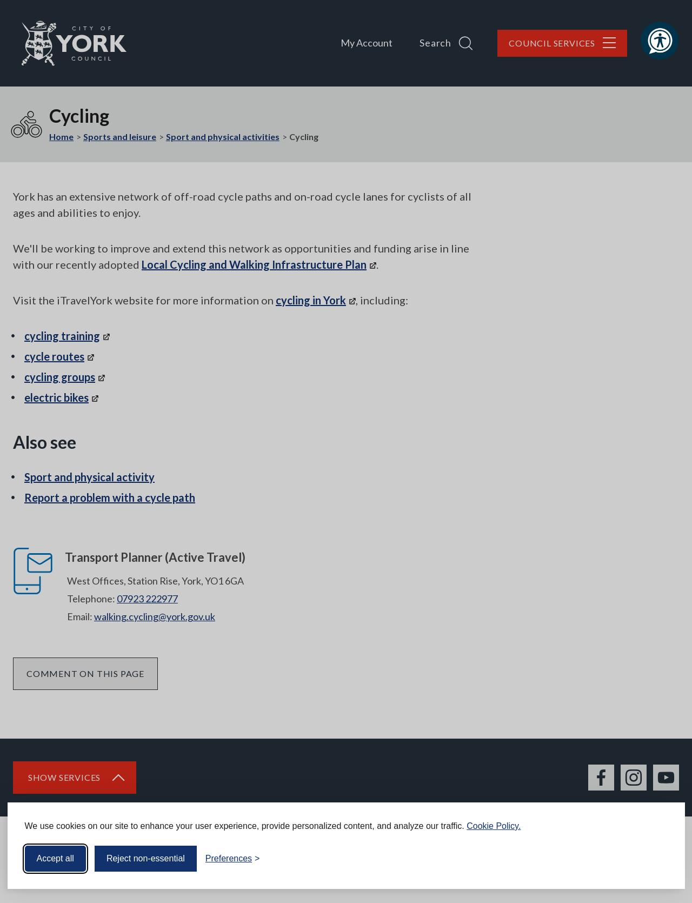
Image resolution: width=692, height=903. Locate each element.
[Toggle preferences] (232, 859)
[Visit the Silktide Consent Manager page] (661, 858)
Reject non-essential (146, 858)
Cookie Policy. (494, 826)
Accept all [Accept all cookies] (55, 858)
